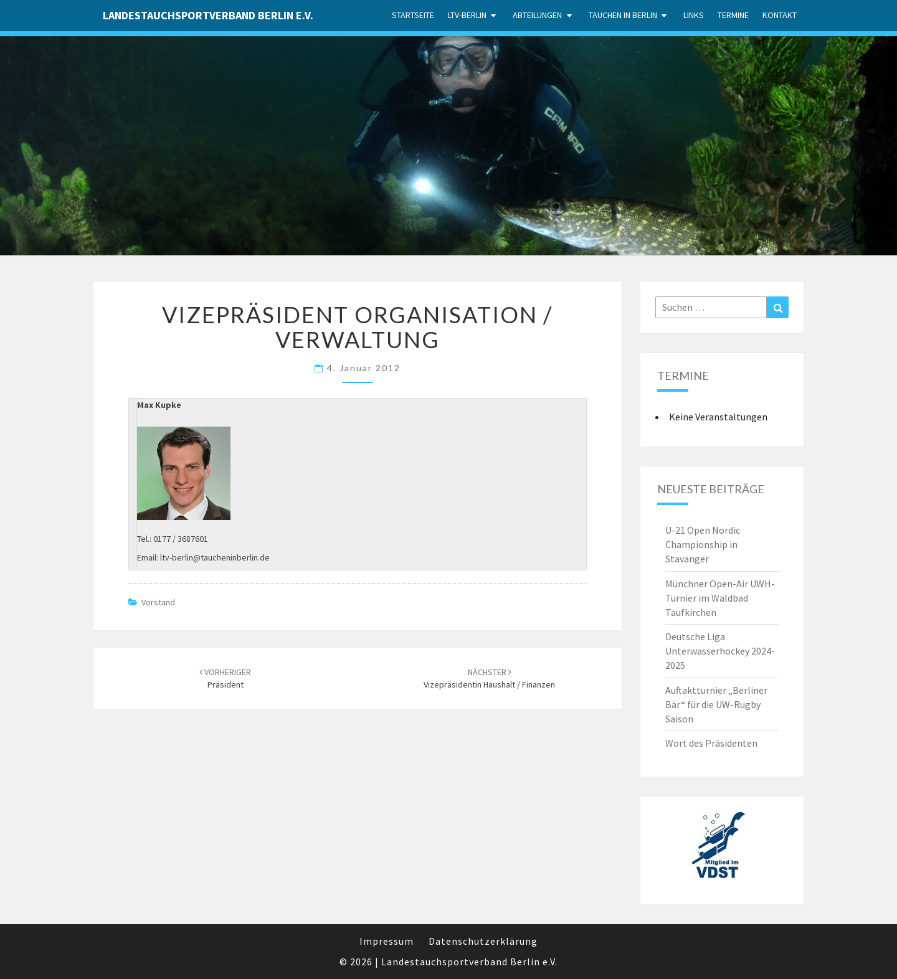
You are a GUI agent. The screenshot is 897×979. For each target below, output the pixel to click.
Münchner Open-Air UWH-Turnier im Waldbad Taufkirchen (720, 597)
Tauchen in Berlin (623, 15)
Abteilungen (537, 15)
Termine (733, 15)
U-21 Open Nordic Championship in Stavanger (702, 544)
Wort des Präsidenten (711, 743)
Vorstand (158, 602)
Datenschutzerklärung (483, 941)
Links (693, 15)
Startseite (413, 15)
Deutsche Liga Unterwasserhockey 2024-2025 (720, 650)
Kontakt (779, 15)
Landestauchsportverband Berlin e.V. (208, 15)
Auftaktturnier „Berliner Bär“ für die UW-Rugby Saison (716, 704)
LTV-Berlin (467, 15)
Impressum (386, 941)
